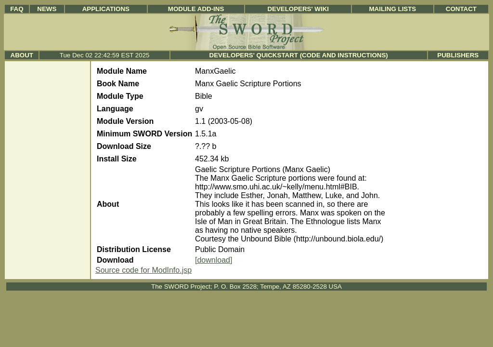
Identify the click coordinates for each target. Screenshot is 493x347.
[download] (213, 260)
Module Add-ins (196, 9)
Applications (106, 9)
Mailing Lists (392, 9)
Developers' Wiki (298, 9)
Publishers (458, 55)
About (22, 55)
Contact (461, 9)
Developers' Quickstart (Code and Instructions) (298, 55)
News (46, 9)
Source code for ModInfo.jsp (143, 270)
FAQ (16, 9)
